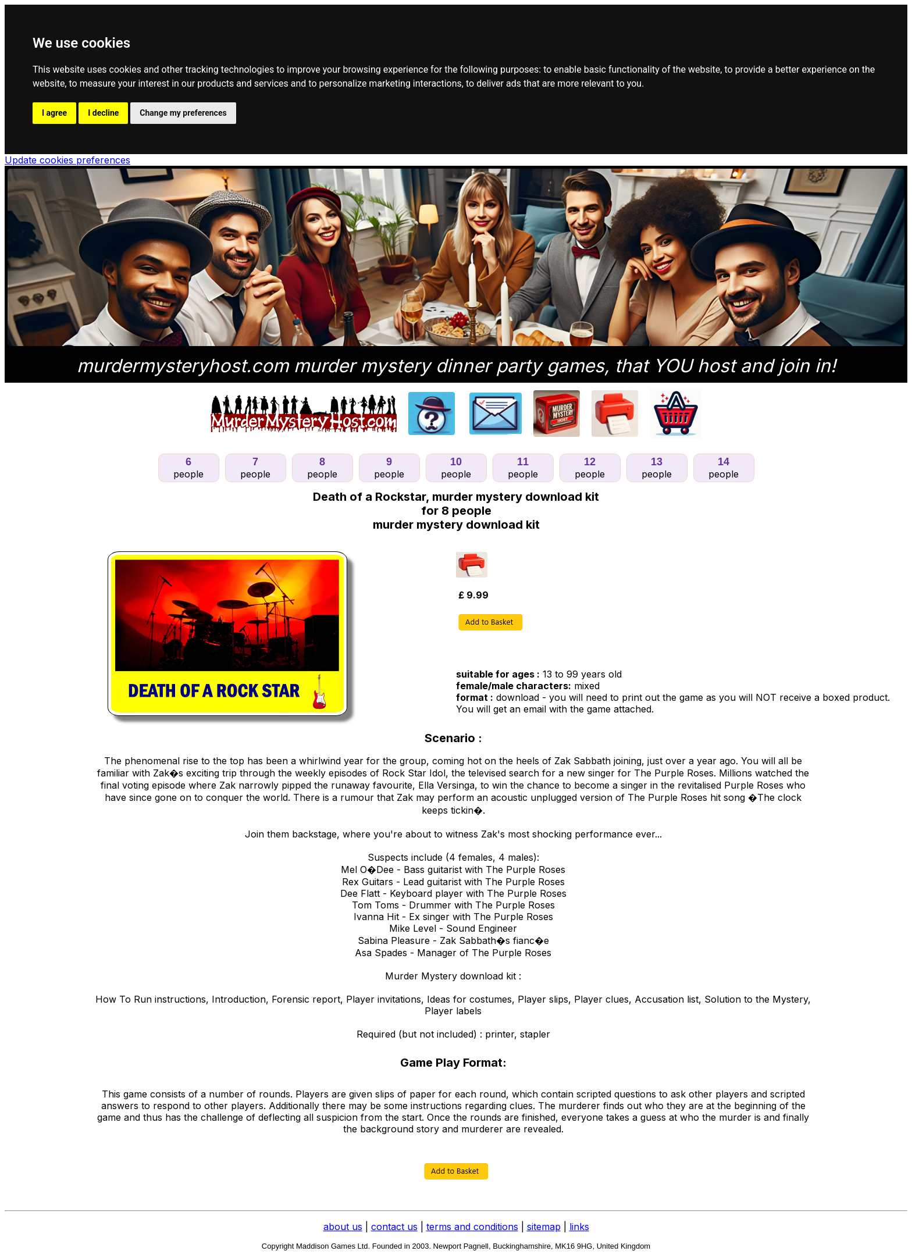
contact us (394, 1226)
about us (342, 1226)
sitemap (544, 1226)
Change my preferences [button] (183, 112)
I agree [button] (54, 112)
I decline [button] (103, 112)
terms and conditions (472, 1226)
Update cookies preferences (67, 160)
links (579, 1226)
